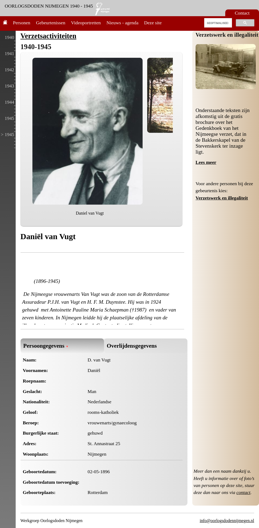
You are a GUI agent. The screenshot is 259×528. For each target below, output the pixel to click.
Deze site (153, 22)
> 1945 (7, 134)
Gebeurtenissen (50, 22)
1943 (9, 86)
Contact (242, 13)
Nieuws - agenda (122, 22)
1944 (9, 102)
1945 (9, 118)
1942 (9, 69)
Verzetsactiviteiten (48, 36)
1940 (9, 37)
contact (243, 492)
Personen (22, 22)
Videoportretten (86, 22)
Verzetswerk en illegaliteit (227, 35)
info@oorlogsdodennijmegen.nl (227, 520)
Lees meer (206, 162)
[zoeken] (217, 23)
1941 (9, 53)
